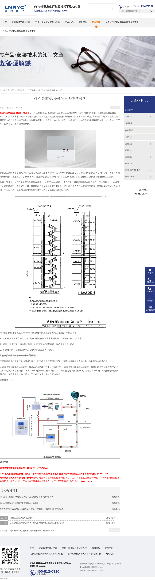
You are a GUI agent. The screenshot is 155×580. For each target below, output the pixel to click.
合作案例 (129, 130)
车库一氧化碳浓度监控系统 (47, 22)
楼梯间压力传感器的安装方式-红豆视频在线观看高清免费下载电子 (26, 497)
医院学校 (129, 163)
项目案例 (83, 22)
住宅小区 (129, 137)
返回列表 (115, 108)
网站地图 (110, 554)
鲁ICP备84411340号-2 (95, 570)
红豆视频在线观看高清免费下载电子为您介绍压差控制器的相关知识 (37, 523)
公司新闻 (129, 123)
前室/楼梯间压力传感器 (19, 531)
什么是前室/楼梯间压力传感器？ (51, 90)
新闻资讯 (21, 90)
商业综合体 (129, 177)
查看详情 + (110, 518)
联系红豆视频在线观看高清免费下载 (19, 31)
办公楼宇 (129, 144)
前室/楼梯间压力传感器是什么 (42, 531)
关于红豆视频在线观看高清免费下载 (122, 22)
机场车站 (129, 150)
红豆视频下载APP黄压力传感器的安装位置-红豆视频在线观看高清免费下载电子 (32, 509)
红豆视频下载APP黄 (21, 22)
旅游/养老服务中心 (132, 170)
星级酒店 (129, 157)
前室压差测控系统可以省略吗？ (22, 518)
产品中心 (69, 22)
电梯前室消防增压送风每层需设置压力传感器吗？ (20, 503)
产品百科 (96, 22)
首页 (5, 22)
